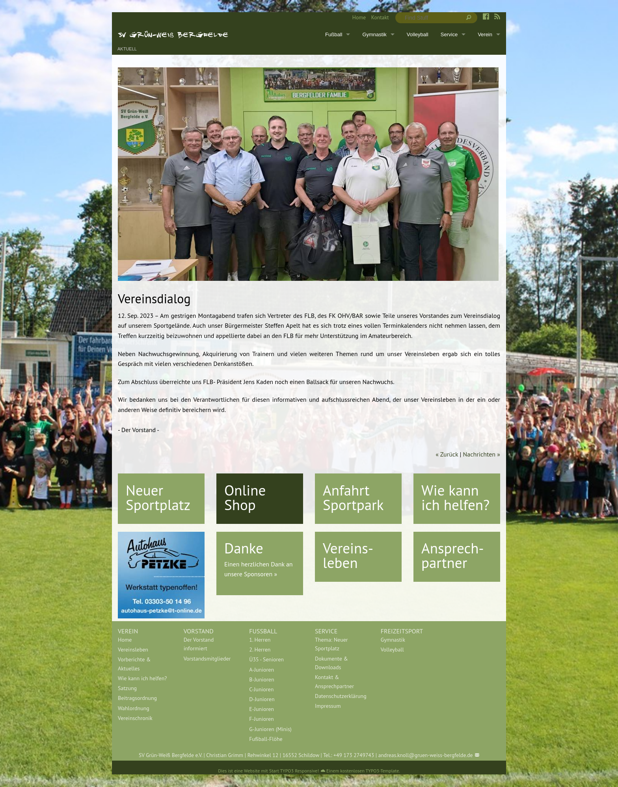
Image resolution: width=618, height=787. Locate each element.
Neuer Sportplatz (158, 497)
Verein (485, 34)
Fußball (333, 34)
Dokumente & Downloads (331, 663)
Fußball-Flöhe (265, 738)
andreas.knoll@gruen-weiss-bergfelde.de (425, 755)
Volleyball (417, 34)
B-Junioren (261, 679)
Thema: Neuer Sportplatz (331, 644)
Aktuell (127, 49)
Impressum (328, 705)
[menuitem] (356, 17)
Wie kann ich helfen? (455, 497)
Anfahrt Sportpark (353, 497)
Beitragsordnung (137, 698)
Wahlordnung (133, 708)
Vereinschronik (135, 718)
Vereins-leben (348, 555)
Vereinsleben (133, 649)
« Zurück (447, 454)
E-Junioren (261, 709)
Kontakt (380, 17)
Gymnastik (374, 34)
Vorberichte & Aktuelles (134, 664)
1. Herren (259, 639)
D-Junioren (261, 699)
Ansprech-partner (452, 555)
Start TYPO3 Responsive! (294, 771)
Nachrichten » (481, 454)
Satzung (127, 688)
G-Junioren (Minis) (270, 729)
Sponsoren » (260, 574)
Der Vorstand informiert (199, 644)
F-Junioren (261, 718)
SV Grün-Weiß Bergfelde (173, 34)
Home (359, 17)
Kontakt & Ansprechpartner (334, 681)
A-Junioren (261, 669)
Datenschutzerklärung (341, 696)
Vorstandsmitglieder (207, 658)
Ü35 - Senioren (266, 659)
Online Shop (245, 497)
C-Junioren (261, 689)
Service (449, 34)
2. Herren (259, 649)
